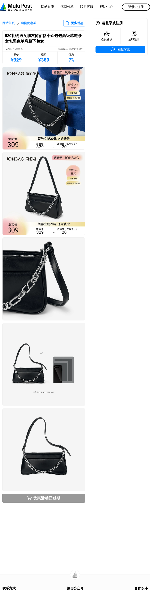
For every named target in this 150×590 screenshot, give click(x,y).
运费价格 (67, 7)
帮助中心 (106, 7)
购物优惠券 (28, 23)
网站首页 (47, 7)
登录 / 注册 (136, 7)
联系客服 (86, 7)
